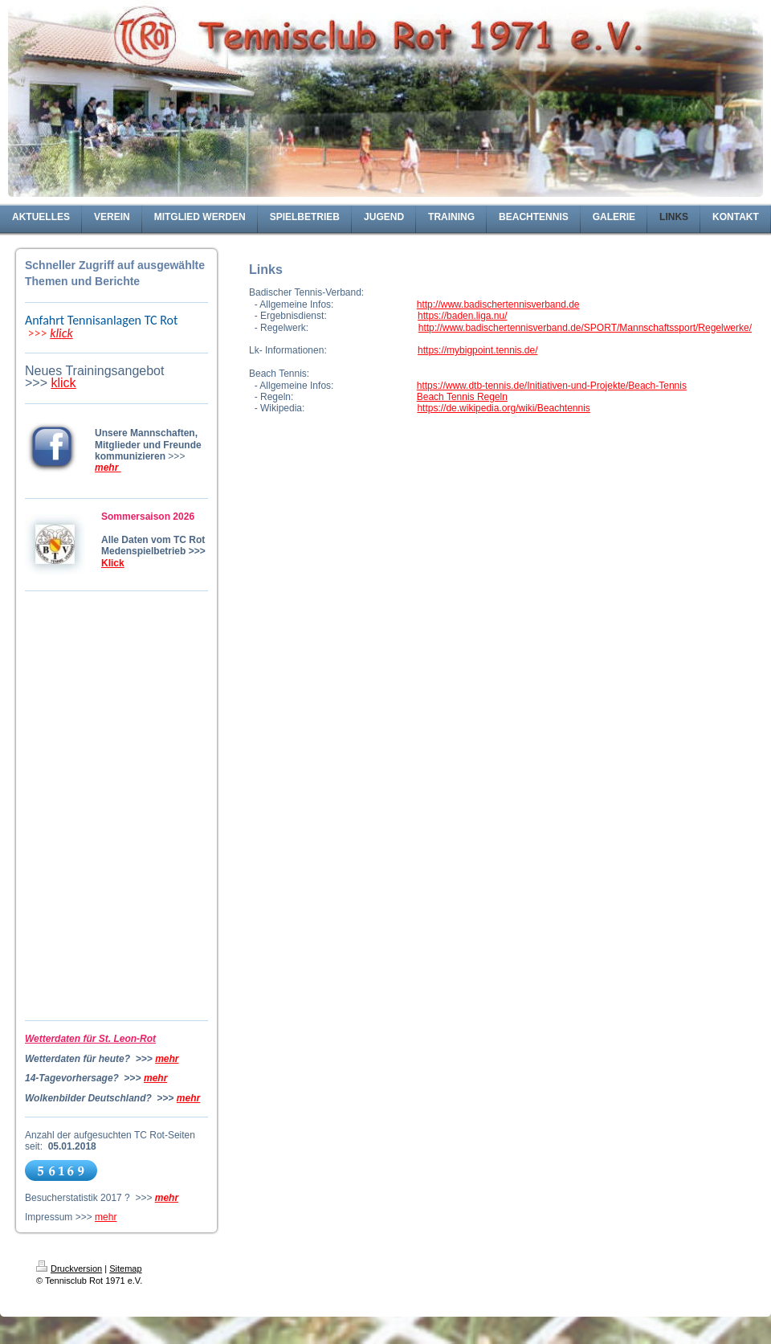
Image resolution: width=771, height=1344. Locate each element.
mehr (166, 1058)
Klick (112, 563)
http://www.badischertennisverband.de (498, 304)
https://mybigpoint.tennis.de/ (477, 350)
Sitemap (125, 1268)
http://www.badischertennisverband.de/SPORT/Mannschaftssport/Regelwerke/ (585, 327)
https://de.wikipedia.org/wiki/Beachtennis (503, 408)
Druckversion (69, 1268)
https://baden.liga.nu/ (462, 315)
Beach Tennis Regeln (462, 396)
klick (61, 333)
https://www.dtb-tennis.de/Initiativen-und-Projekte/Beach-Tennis (552, 385)
